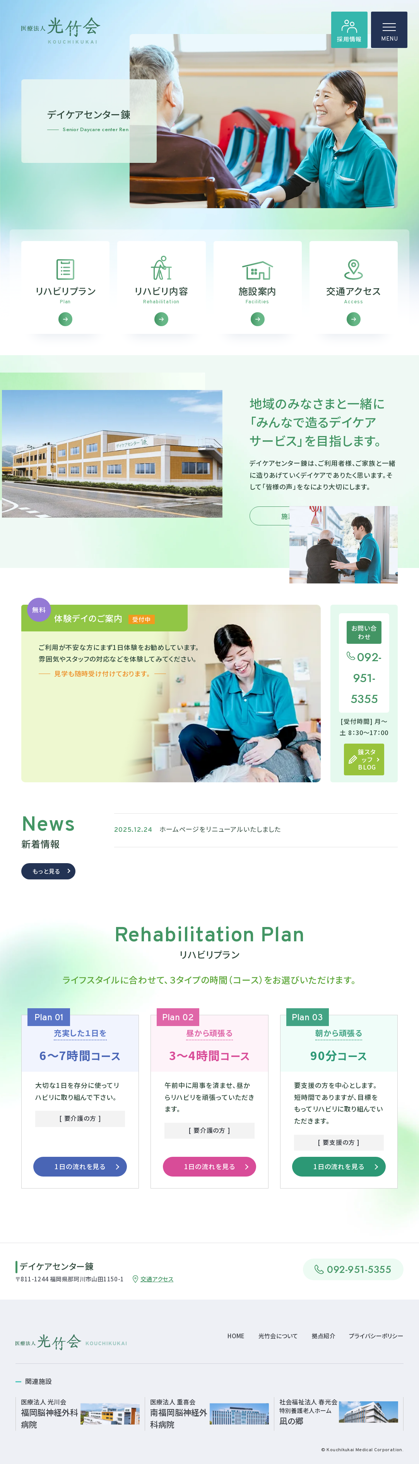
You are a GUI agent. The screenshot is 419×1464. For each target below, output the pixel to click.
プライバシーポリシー (376, 1336)
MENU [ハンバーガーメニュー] (389, 35)
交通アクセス (156, 1279)
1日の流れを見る (80, 1181)
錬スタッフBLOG (367, 774)
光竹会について (278, 1336)
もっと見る (46, 885)
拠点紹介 (323, 1336)
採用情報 (349, 39)
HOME (236, 1336)
